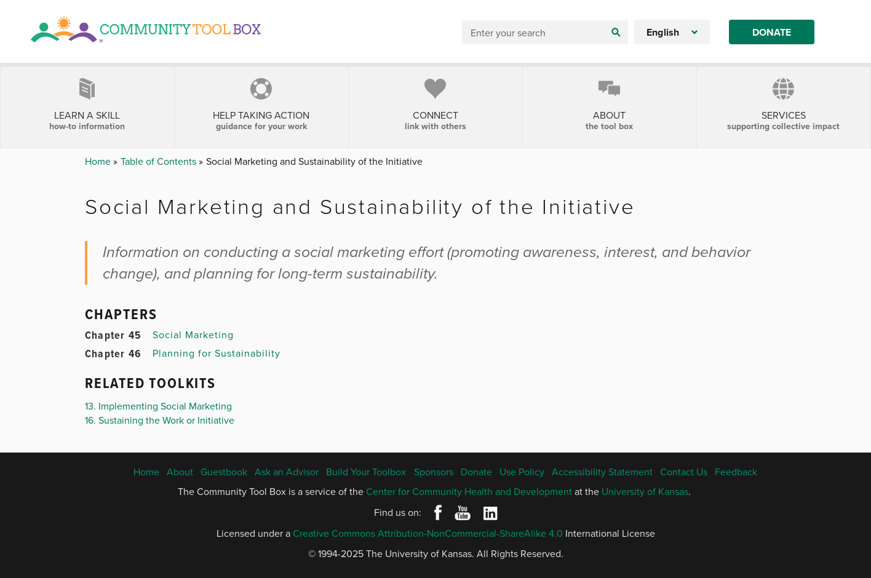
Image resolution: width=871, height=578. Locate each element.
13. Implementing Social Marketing (158, 406)
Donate (771, 32)
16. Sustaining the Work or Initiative (159, 420)
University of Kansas (645, 491)
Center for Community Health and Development (469, 491)
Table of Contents (160, 161)
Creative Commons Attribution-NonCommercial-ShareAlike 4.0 (428, 533)
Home (99, 161)
